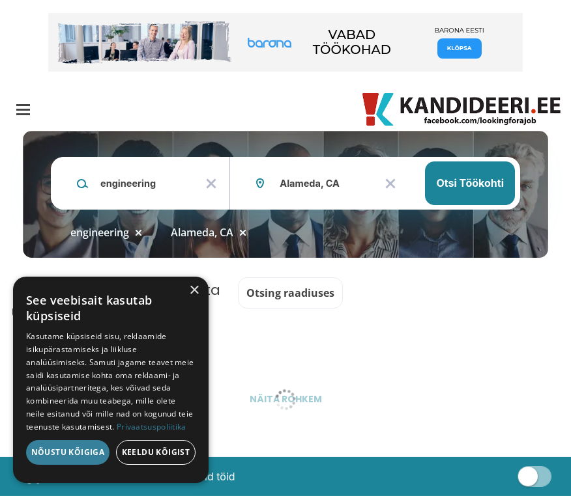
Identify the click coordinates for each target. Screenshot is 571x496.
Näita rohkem (286, 399)
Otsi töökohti (470, 182)
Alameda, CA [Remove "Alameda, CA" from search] (202, 232)
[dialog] (111, 380)
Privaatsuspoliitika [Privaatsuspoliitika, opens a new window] (151, 426)
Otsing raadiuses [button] (290, 293)
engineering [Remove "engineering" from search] (99, 232)
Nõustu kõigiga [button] (68, 452)
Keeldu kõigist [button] (156, 452)
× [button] (194, 291)
